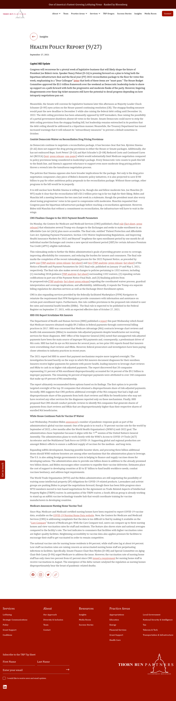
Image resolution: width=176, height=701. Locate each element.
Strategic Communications (15, 619)
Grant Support (9, 630)
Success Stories (124, 13)
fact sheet (130, 226)
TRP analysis (48, 265)
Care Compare (38, 525)
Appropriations (116, 614)
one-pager (70, 158)
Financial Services (117, 630)
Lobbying (7, 614)
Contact (167, 13)
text (47, 158)
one (38, 265)
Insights (138, 13)
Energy (112, 624)
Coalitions (7, 635)
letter (76, 81)
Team (65, 13)
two (90, 265)
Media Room (150, 13)
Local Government (151, 614)
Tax (144, 624)
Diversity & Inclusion (53, 619)
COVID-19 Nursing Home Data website (73, 517)
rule (121, 226)
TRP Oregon (108, 13)
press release (57, 158)
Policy (5, 624)
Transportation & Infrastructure (158, 635)
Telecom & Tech (150, 630)
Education (114, 619)
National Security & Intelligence (158, 619)
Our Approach (50, 614)
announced (72, 424)
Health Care (115, 640)
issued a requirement (104, 560)
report (103, 323)
